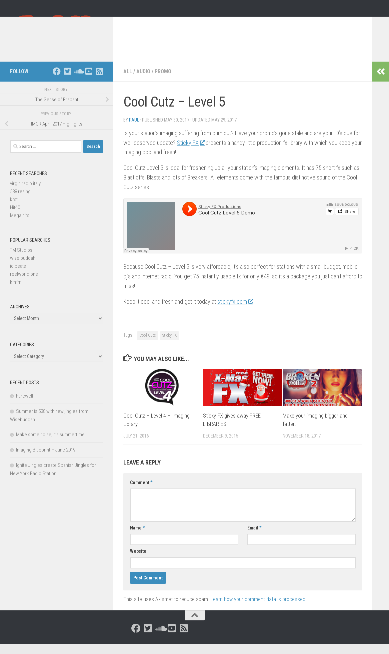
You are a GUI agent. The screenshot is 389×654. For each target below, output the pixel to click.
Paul (134, 130)
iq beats (18, 276)
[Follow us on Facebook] (57, 81)
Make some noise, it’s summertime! (51, 445)
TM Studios (21, 260)
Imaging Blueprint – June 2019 (45, 460)
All (127, 81)
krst (14, 209)
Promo (163, 81)
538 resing (20, 201)
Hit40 (15, 217)
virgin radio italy (25, 193)
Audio (143, 81)
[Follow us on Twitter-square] (67, 81)
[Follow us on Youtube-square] (89, 81)
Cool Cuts (147, 345)
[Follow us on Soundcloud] (78, 81)
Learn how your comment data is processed (258, 609)
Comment (141, 492)
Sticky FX (190, 152)
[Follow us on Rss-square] (99, 81)
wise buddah (22, 268)
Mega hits (19, 225)
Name (137, 537)
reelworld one (24, 284)
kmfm (15, 292)
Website (138, 561)
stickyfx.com (235, 311)
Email (254, 537)
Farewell (24, 406)
